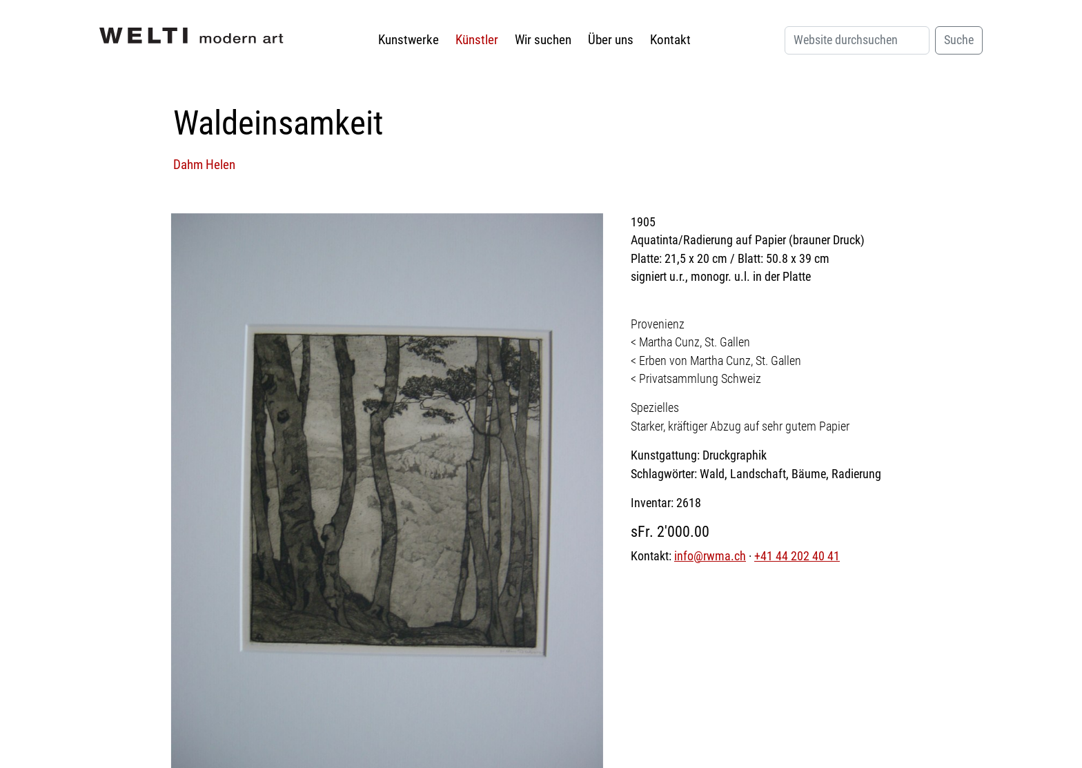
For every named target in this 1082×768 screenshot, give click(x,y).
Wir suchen (543, 40)
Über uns (610, 40)
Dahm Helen (204, 165)
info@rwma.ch (710, 556)
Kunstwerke (408, 40)
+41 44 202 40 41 (797, 556)
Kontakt (670, 40)
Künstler (476, 40)
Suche (959, 40)
